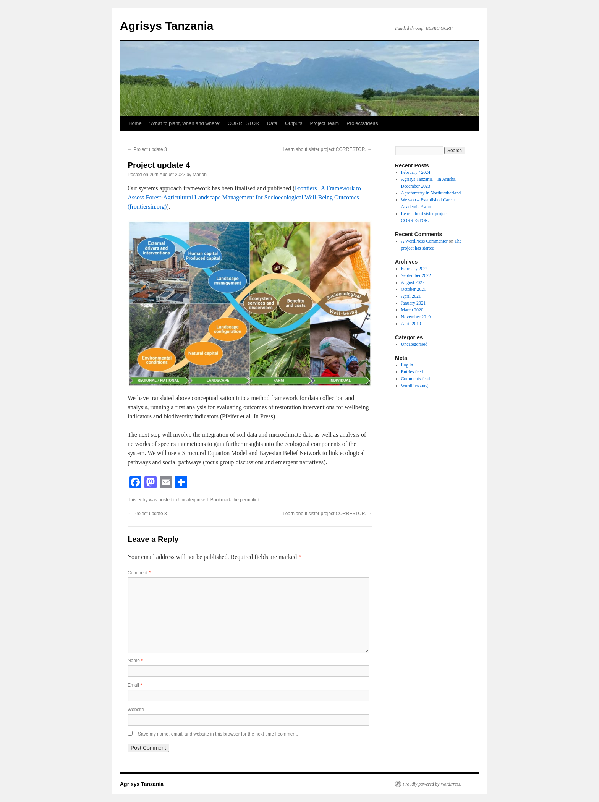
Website (136, 709)
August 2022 (413, 282)
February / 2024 (416, 172)
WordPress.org (414, 385)
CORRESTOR (243, 123)
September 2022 (416, 275)
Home (135, 123)
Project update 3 (147, 149)
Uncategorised (193, 499)
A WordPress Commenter (424, 241)
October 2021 (413, 289)
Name (135, 660)
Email (135, 685)
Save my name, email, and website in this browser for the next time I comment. (218, 734)
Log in (407, 365)
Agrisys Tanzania (167, 25)
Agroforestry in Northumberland (431, 193)
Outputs (294, 123)
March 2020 (412, 310)
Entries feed (412, 371)
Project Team (324, 123)
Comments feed (415, 378)
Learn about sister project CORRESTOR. (327, 149)
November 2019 (416, 316)
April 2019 (411, 323)
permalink (250, 499)
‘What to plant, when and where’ (184, 123)
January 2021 (413, 303)
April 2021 (411, 296)
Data (272, 123)
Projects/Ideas (362, 123)
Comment (139, 572)
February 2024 (414, 268)
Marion (200, 174)
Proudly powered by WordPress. (432, 784)
